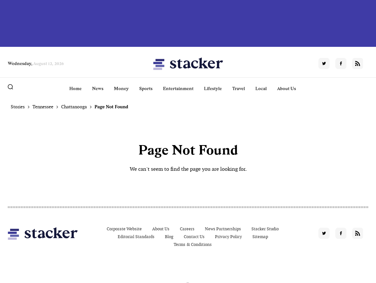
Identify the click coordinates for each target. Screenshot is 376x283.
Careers (187, 229)
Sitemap (260, 236)
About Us (286, 88)
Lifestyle (213, 88)
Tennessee (43, 107)
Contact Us (194, 236)
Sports (146, 88)
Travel (238, 88)
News (97, 88)
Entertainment (178, 88)
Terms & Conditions (193, 244)
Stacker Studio (265, 229)
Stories (18, 107)
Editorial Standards (136, 236)
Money (121, 88)
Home (75, 88)
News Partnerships (223, 229)
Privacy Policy (228, 236)
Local (261, 88)
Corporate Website (124, 229)
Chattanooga (74, 107)
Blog (169, 236)
